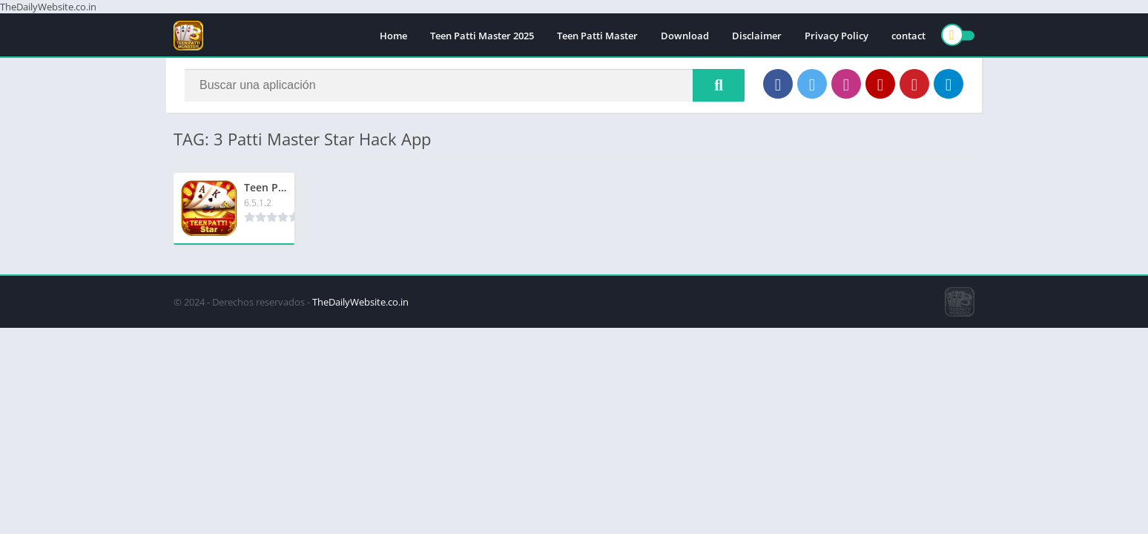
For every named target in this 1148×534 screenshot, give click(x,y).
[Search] (465, 85)
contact (908, 35)
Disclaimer (757, 35)
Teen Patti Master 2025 (482, 35)
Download (685, 35)
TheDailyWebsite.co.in (360, 302)
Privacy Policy (836, 35)
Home (393, 35)
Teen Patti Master (597, 35)
